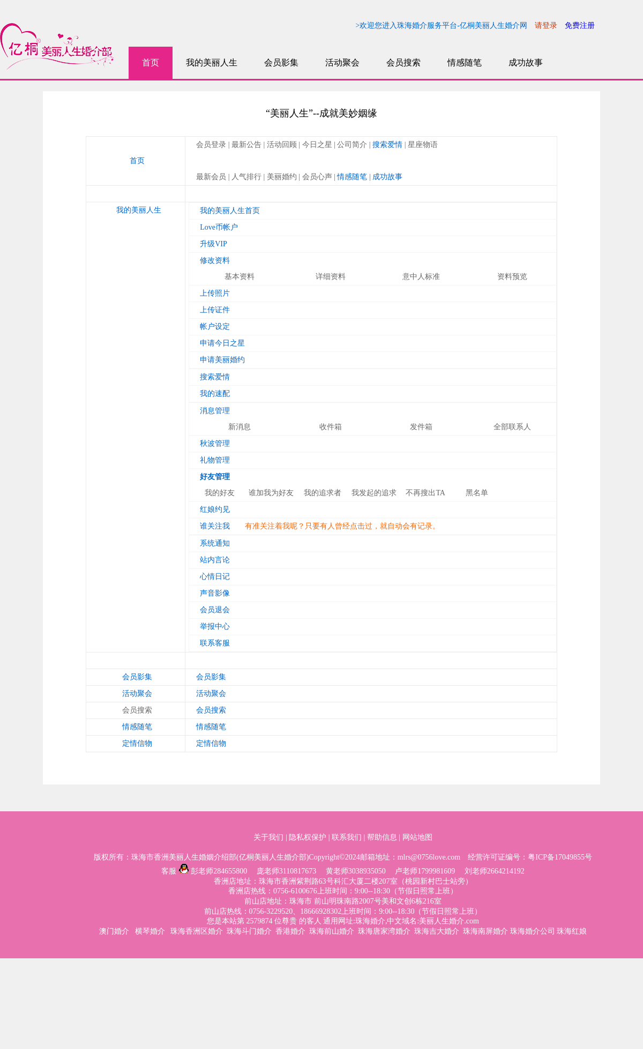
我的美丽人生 (211, 62)
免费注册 (580, 25)
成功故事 (526, 62)
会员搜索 (403, 62)
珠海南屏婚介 (485, 931)
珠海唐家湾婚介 (384, 931)
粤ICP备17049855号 (560, 857)
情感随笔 (464, 62)
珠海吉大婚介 (436, 931)
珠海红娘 (572, 931)
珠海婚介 (370, 921)
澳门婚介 (115, 931)
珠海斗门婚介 (249, 931)
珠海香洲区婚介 (196, 931)
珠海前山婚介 (331, 931)
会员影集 (281, 62)
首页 (150, 62)
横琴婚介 (151, 931)
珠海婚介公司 (532, 931)
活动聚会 (342, 62)
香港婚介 (290, 931)
